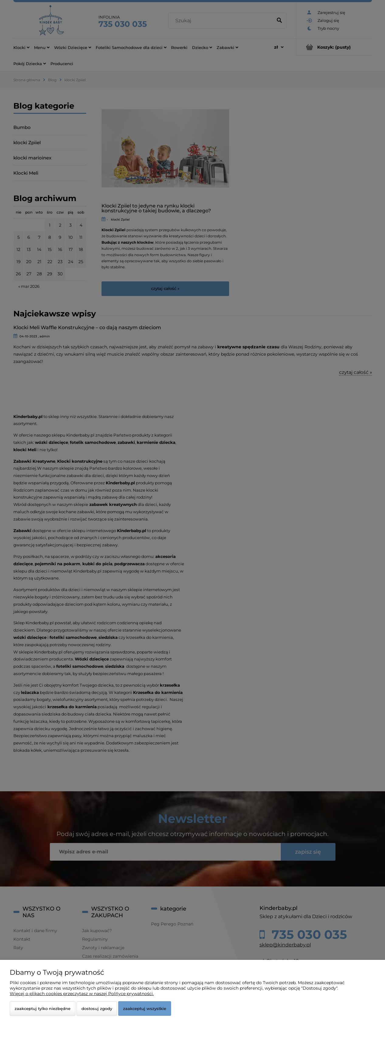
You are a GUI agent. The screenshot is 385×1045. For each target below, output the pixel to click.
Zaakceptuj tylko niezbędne (42, 1008)
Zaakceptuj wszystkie (144, 1008)
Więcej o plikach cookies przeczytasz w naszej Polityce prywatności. (82, 993)
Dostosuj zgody (96, 1008)
